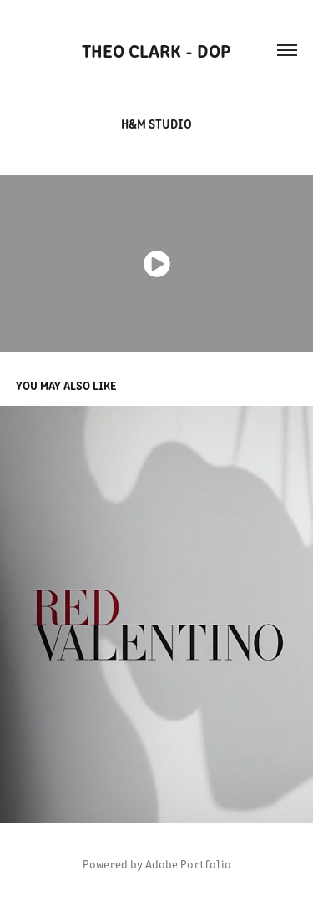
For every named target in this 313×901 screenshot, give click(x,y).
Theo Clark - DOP (156, 50)
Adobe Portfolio (188, 864)
